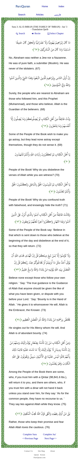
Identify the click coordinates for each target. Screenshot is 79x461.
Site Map (41, 451)
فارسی (57, 14)
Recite (36, 33)
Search (21, 14)
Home (45, 6)
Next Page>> (51, 438)
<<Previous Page (30, 438)
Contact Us (28, 451)
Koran (42, 455)
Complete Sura (30, 434)
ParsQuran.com (40, 457)
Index (61, 6)
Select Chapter (55, 33)
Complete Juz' (49, 434)
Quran (36, 455)
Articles (40, 14)
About (52, 451)
